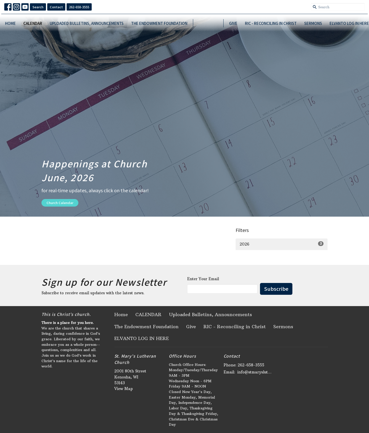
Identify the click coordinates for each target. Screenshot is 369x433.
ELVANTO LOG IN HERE (349, 23)
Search (37, 7)
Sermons (313, 23)
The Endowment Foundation (159, 23)
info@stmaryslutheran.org (255, 372)
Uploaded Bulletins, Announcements (87, 23)
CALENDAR (32, 23)
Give (233, 23)
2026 (282, 244)
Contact (56, 7)
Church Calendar (59, 202)
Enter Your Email (203, 278)
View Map (123, 388)
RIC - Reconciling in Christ (271, 23)
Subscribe (276, 288)
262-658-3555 (79, 7)
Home (10, 23)
